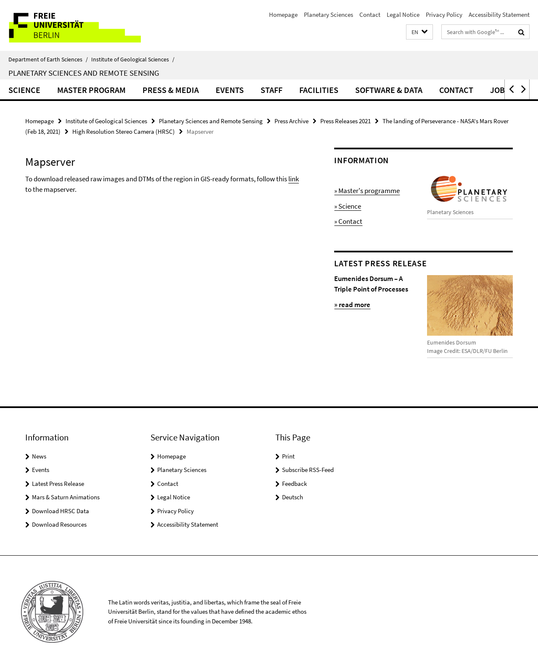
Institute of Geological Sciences (132, 59)
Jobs (499, 90)
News (39, 456)
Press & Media (170, 90)
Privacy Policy (444, 15)
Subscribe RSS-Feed (308, 470)
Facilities (318, 90)
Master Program (91, 90)
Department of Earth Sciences (48, 59)
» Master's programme (367, 190)
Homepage (283, 15)
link (293, 178)
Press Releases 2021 (345, 121)
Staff (271, 90)
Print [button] (288, 456)
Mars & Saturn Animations (66, 497)
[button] (419, 32)
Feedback (294, 484)
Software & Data (388, 90)
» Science (347, 206)
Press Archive (291, 121)
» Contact (348, 221)
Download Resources (59, 524)
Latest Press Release (58, 484)
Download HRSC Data (60, 511)
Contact (369, 15)
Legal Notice (403, 15)
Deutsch (292, 497)
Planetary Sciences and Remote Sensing (83, 73)
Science (24, 90)
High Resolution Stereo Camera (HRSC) (123, 131)
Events (230, 90)
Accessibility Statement (499, 15)
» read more (352, 304)
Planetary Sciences (328, 15)
